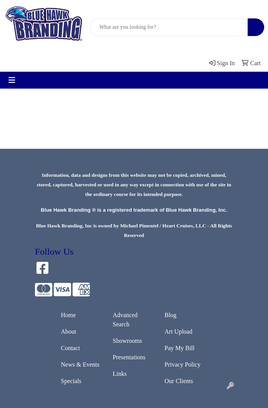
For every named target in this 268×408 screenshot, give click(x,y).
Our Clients (179, 381)
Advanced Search (125, 319)
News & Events (80, 364)
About (68, 331)
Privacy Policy (183, 364)
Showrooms (127, 340)
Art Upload (178, 331)
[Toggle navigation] (12, 80)
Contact (70, 348)
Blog (171, 315)
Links (120, 373)
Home (68, 315)
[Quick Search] (168, 27)
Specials (71, 381)
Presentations (129, 357)
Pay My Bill (180, 348)
